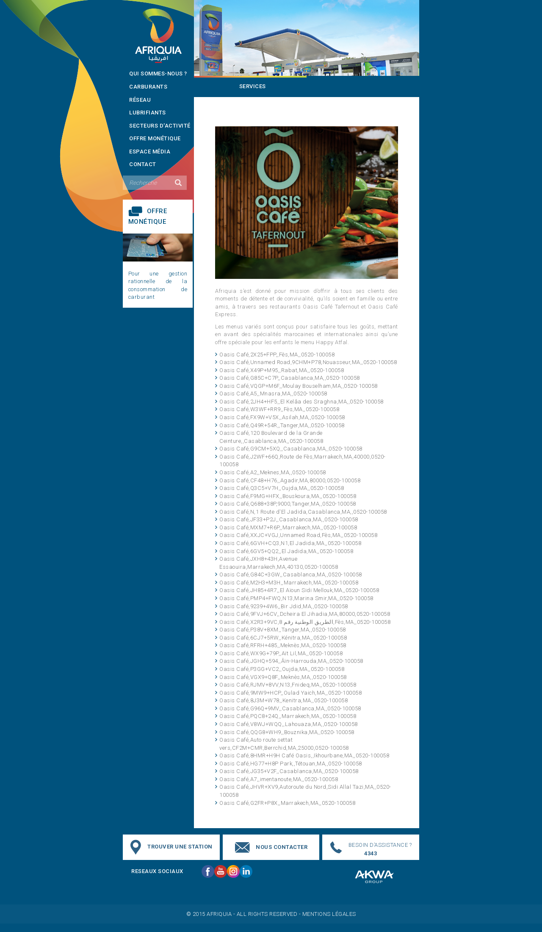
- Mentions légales (327, 914)
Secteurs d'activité (160, 125)
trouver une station (180, 847)
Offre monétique (155, 138)
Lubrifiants (147, 112)
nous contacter (281, 847)
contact (142, 164)
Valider (178, 182)
